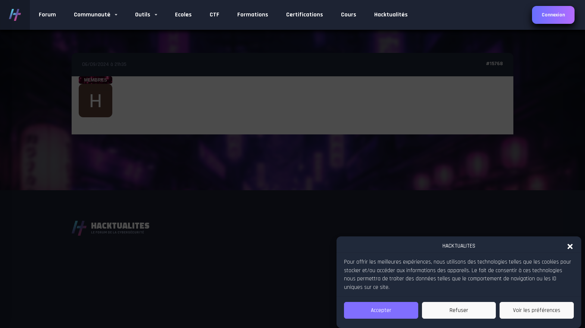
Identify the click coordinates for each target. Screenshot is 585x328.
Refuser (459, 310)
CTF (214, 15)
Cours (348, 15)
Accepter (381, 310)
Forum (47, 15)
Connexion (553, 15)
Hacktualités (391, 15)
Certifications (304, 15)
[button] (570, 245)
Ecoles (183, 15)
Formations (252, 15)
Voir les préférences (536, 310)
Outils (146, 15)
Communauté (95, 15)
